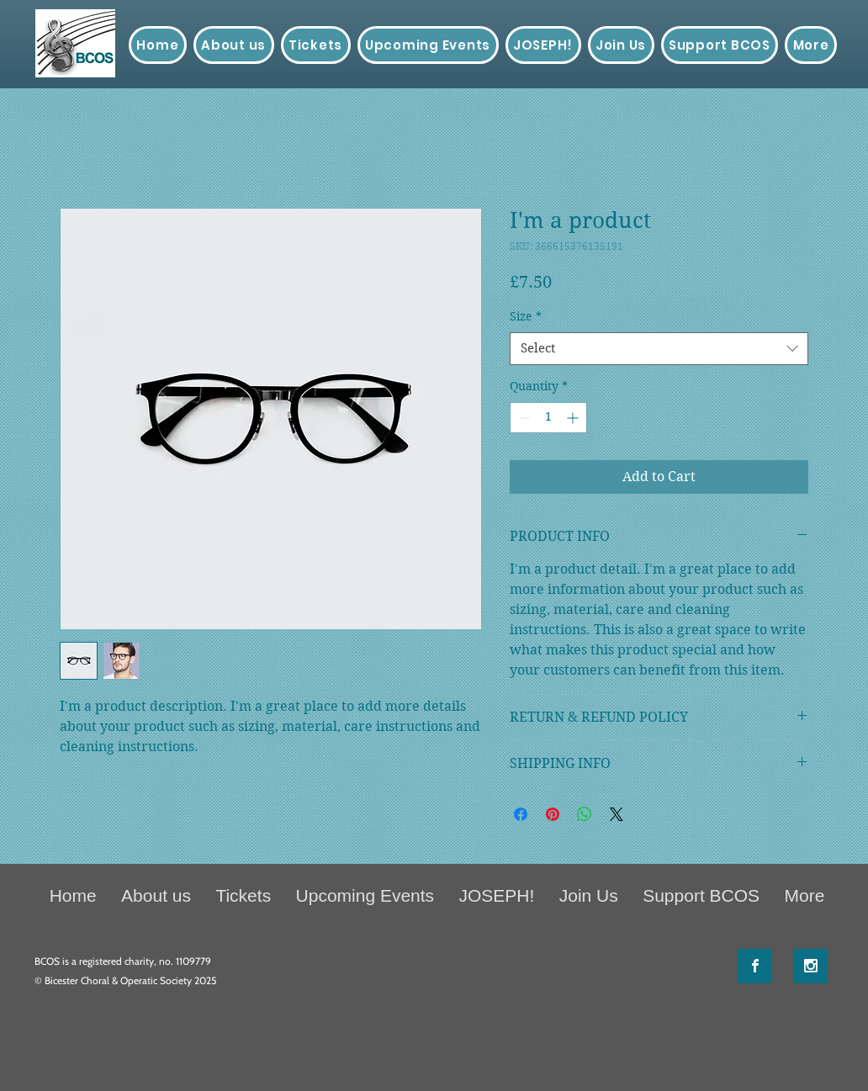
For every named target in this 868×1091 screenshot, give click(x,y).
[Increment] (574, 417)
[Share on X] (616, 814)
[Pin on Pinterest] (552, 814)
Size (526, 316)
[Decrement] (522, 417)
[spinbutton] (548, 417)
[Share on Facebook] (521, 814)
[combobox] (659, 348)
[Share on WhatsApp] (584, 814)
